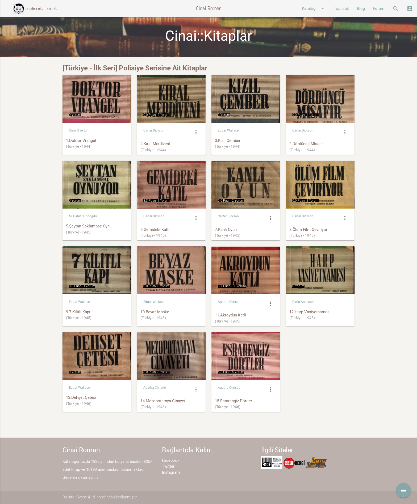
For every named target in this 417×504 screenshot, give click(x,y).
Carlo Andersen (303, 302)
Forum (378, 8)
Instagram (171, 472)
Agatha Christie (229, 302)
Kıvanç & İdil (86, 497)
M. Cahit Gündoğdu (83, 216)
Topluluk (341, 8)
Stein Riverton (79, 130)
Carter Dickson (153, 130)
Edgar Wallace (228, 130)
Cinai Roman (209, 8)
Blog (361, 8)
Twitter (168, 466)
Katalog (314, 8)
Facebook (171, 460)
